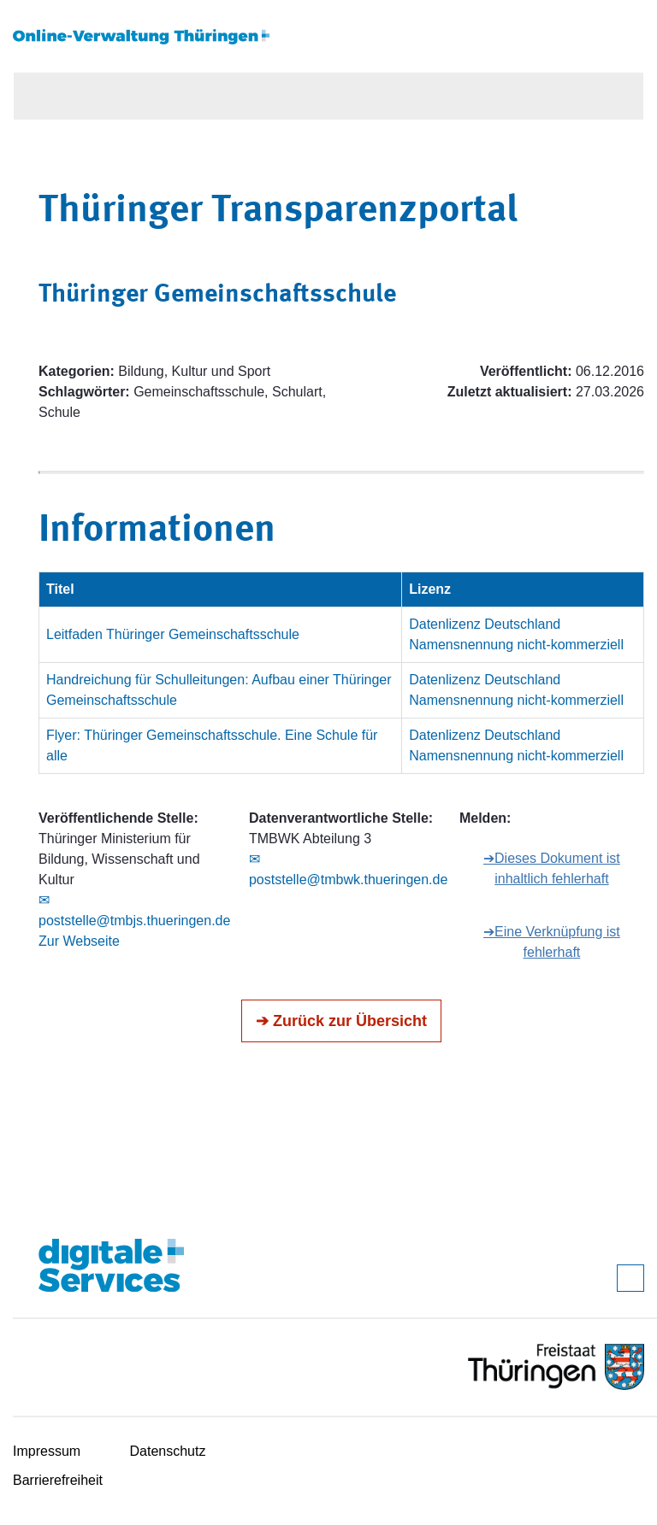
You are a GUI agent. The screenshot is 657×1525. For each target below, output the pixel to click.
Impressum (46, 1451)
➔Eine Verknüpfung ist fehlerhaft (551, 941)
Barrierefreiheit (58, 1480)
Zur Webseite (79, 941)
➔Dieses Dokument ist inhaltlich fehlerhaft (551, 868)
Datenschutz (168, 1451)
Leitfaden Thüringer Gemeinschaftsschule (172, 634)
